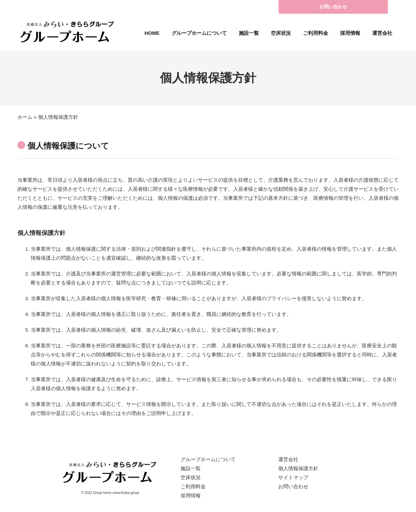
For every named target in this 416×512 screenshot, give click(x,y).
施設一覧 (249, 33)
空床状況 (281, 33)
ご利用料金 (315, 33)
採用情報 (350, 33)
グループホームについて (199, 33)
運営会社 (382, 33)
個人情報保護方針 (298, 468)
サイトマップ (293, 477)
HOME (152, 33)
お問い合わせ (333, 6)
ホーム (24, 117)
